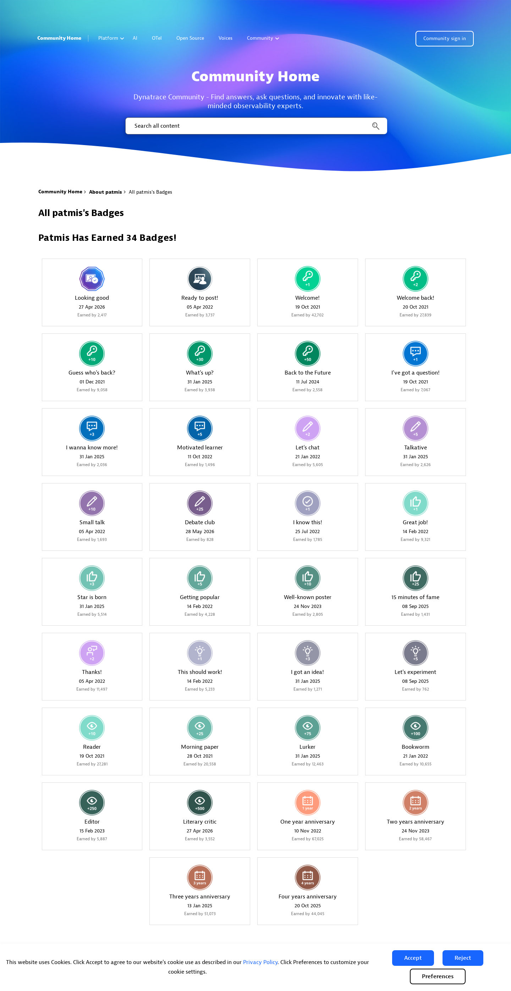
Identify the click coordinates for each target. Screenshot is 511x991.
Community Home (59, 38)
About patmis (105, 192)
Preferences (438, 976)
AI (135, 38)
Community (263, 38)
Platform (111, 38)
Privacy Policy (260, 962)
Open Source (190, 38)
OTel (157, 38)
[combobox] (255, 125)
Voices (225, 38)
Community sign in (444, 38)
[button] (413, 958)
